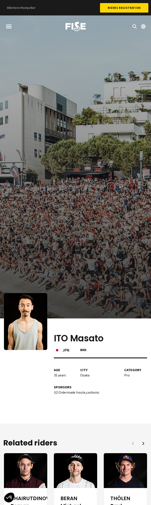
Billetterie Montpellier (21, 8)
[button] (143, 443)
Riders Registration (124, 8)
